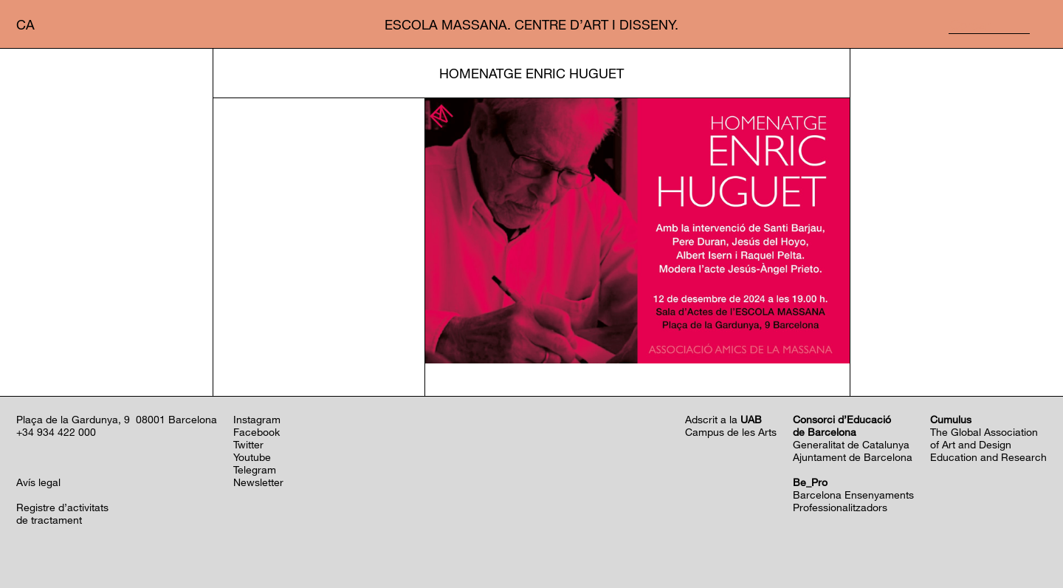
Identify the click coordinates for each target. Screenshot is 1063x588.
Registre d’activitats (62, 507)
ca (25, 24)
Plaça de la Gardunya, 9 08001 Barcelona (116, 419)
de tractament (49, 519)
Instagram (257, 419)
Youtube (252, 457)
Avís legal (38, 482)
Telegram (254, 469)
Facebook (256, 431)
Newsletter (258, 482)
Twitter (248, 444)
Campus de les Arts (731, 431)
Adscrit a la (723, 419)
